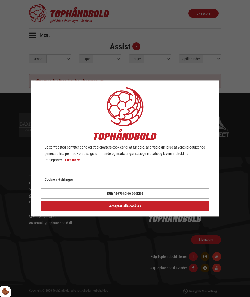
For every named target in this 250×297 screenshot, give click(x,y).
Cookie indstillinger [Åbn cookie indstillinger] (59, 180)
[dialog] (125, 148)
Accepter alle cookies (125, 206)
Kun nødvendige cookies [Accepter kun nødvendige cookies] (125, 193)
